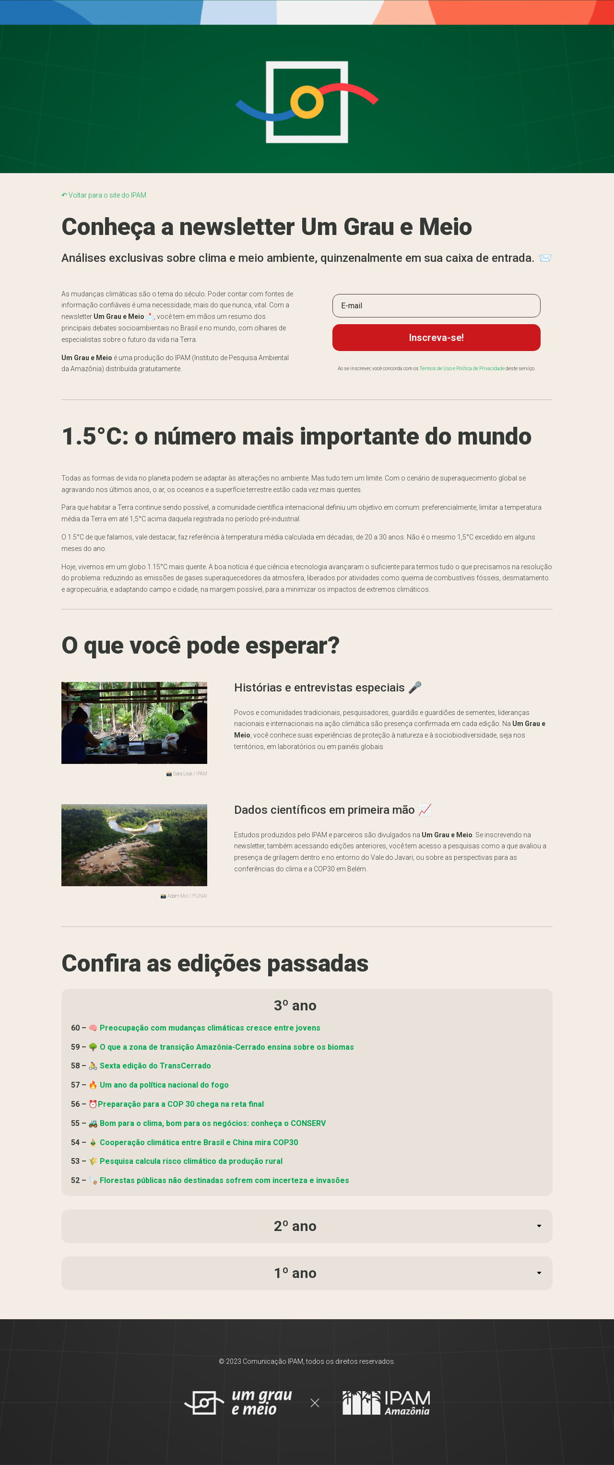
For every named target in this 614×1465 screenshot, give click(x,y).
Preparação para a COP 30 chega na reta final (181, 1104)
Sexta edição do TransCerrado (155, 1065)
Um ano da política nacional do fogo (164, 1085)
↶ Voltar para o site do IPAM (103, 195)
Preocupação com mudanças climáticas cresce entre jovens (210, 1027)
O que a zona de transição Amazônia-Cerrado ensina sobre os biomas (227, 1047)
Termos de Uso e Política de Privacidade (462, 368)
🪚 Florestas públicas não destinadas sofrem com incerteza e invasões (218, 1180)
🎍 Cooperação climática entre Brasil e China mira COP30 (193, 1142)
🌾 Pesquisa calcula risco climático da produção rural (185, 1161)
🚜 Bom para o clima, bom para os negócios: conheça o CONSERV (207, 1123)
